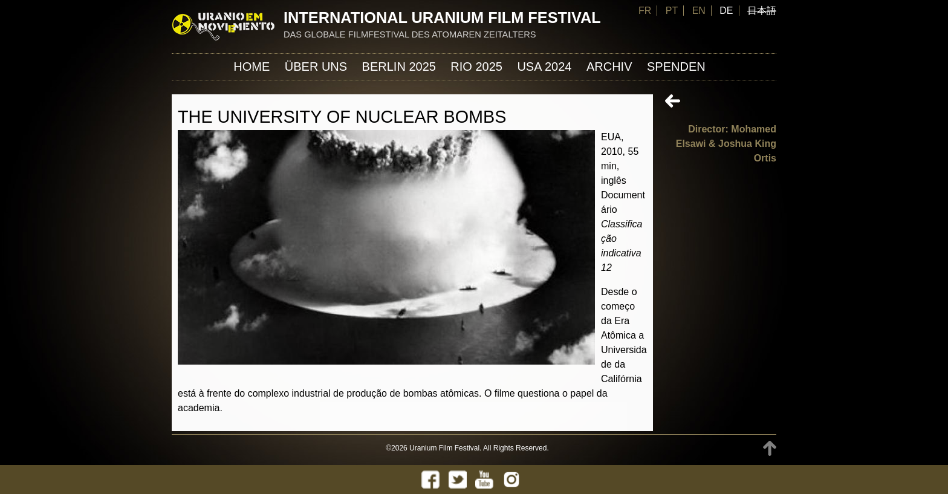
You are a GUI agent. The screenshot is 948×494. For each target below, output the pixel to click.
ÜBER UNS (316, 66)
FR (644, 10)
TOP (769, 448)
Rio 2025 (476, 66)
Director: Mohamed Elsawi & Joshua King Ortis (726, 143)
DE (726, 10)
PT (672, 10)
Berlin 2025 (399, 66)
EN (699, 10)
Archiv (609, 66)
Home (251, 66)
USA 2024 (544, 66)
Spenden (676, 66)
